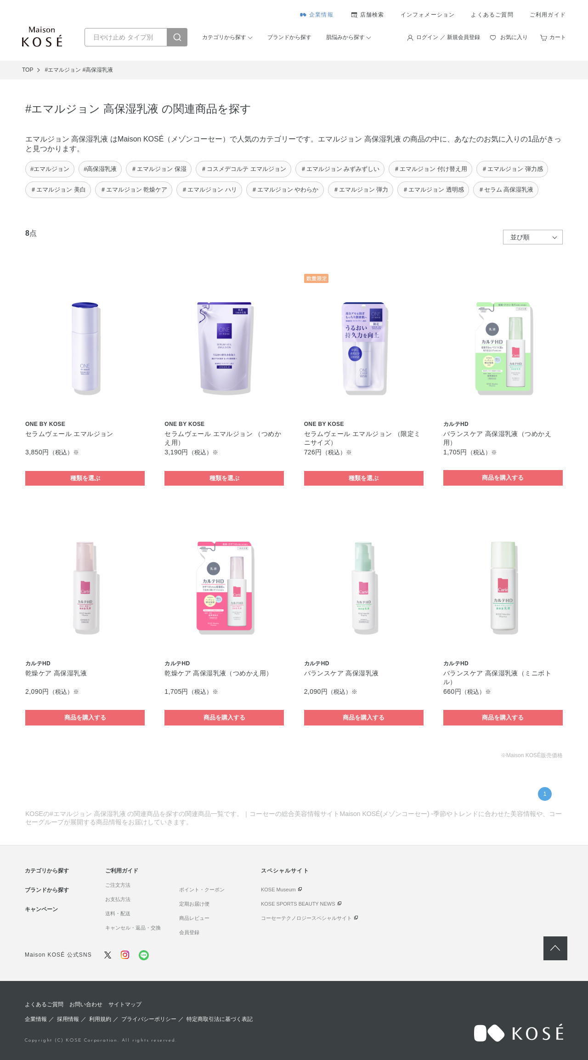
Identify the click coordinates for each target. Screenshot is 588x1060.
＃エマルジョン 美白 (58, 189)
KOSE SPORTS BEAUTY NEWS (298, 904)
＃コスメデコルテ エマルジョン (243, 168)
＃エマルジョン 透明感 (433, 189)
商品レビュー (194, 918)
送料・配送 (117, 913)
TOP (27, 70)
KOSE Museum (278, 889)
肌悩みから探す (345, 37)
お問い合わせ (85, 1004)
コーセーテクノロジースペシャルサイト (306, 918)
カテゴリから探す (224, 37)
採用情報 (68, 1019)
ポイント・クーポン (202, 889)
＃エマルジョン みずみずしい (340, 168)
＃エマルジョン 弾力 (361, 189)
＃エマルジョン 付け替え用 (430, 168)
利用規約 (100, 1019)
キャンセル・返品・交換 (133, 927)
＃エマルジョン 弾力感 (512, 168)
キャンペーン (41, 909)
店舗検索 (372, 14)
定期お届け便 (194, 904)
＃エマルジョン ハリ (209, 189)
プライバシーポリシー (148, 1019)
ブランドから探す (289, 37)
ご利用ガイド (548, 14)
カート (557, 37)
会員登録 (189, 932)
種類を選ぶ (85, 478)
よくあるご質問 (492, 14)
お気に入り (514, 37)
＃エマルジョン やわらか (285, 189)
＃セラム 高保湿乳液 (506, 189)
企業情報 (321, 14)
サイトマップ (124, 1004)
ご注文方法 (117, 885)
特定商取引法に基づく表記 (220, 1019)
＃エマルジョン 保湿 (159, 168)
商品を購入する (503, 477)
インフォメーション (428, 14)
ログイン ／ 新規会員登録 (448, 37)
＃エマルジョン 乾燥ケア (134, 189)
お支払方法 (117, 899)
